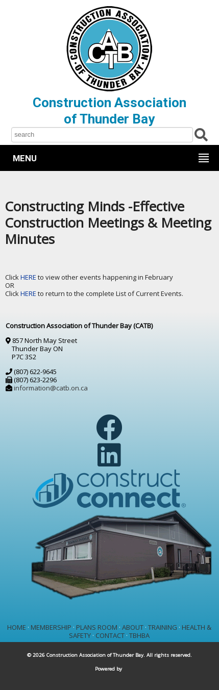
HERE (29, 277)
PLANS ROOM (96, 627)
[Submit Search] (201, 133)
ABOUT (132, 627)
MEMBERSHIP (51, 627)
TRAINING (162, 627)
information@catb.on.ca (51, 387)
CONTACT (110, 635)
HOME (16, 627)
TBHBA (139, 635)
